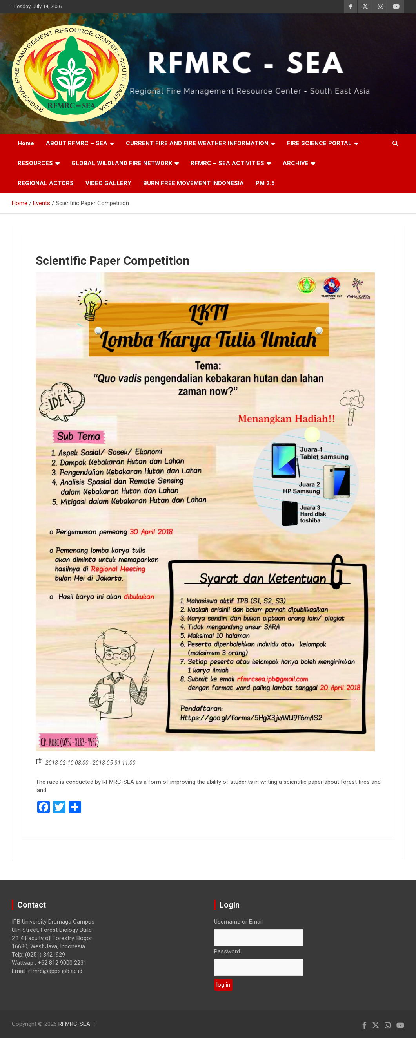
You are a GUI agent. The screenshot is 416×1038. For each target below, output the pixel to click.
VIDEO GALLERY (108, 183)
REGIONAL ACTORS (46, 183)
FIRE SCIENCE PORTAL (319, 143)
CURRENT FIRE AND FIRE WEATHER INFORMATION (197, 143)
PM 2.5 (265, 183)
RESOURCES (35, 163)
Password (227, 951)
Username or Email (238, 921)
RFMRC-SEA (74, 1023)
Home (26, 143)
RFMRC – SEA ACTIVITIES (227, 163)
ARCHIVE (296, 163)
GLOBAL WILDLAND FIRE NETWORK (121, 163)
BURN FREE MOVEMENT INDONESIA (193, 183)
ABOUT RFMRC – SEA (76, 143)
